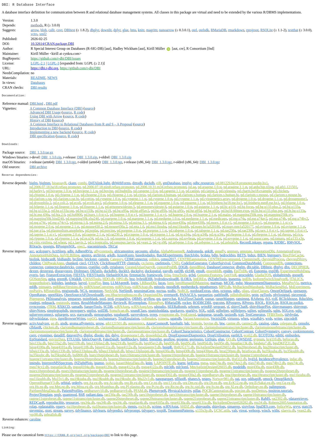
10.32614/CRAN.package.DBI (52, 44)
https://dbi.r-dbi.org (44, 69)
